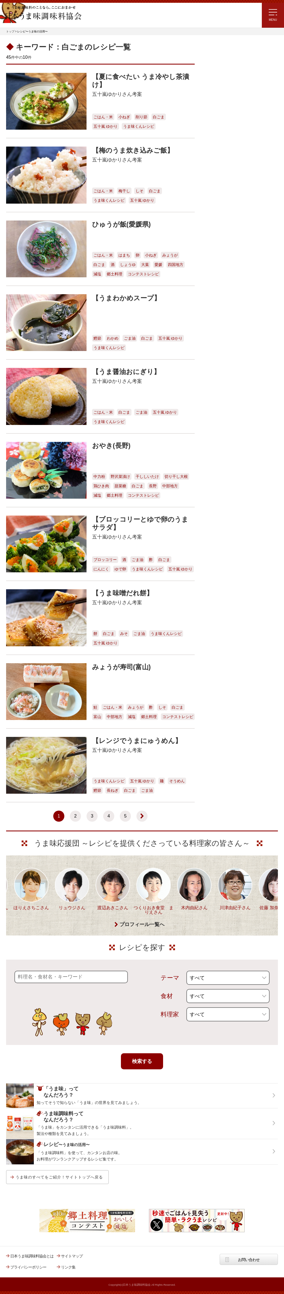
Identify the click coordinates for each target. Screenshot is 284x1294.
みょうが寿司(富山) (121, 667)
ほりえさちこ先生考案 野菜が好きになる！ (222, 158)
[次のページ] (142, 816)
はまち (124, 255)
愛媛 (158, 264)
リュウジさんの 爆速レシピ (226, 123)
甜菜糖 (120, 486)
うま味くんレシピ (138, 126)
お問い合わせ (249, 1259)
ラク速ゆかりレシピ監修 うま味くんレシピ (224, 107)
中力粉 (99, 476)
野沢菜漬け (120, 476)
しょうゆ (128, 264)
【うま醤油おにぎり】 (126, 371)
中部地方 (170, 486)
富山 (97, 716)
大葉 (145, 264)
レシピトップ (215, 64)
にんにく (101, 569)
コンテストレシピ (143, 274)
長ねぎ (112, 790)
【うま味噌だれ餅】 (122, 593)
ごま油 (130, 338)
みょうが (170, 255)
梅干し (124, 191)
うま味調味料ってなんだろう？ (235, 206)
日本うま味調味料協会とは (32, 1256)
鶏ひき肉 (101, 486)
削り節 (141, 117)
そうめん (177, 781)
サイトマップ (72, 1256)
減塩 (97, 274)
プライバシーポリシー (28, 1267)
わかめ (112, 338)
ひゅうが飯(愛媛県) (121, 224)
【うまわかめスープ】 (126, 298)
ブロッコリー (105, 559)
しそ (139, 191)
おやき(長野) (111, 445)
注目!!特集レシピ (217, 90)
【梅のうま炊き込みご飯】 (133, 150)
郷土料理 (114, 274)
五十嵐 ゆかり (105, 126)
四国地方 (175, 264)
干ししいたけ (147, 476)
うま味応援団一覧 (218, 188)
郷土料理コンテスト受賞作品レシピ (233, 174)
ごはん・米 (103, 117)
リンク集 (68, 1267)
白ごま (158, 117)
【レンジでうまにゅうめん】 (137, 740)
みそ (124, 633)
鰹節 (97, 338)
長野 (153, 486)
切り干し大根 (176, 476)
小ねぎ (124, 117)
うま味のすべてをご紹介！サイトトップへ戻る (59, 1177)
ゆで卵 (120, 569)
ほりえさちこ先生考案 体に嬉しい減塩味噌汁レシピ (227, 140)
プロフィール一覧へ (142, 924)
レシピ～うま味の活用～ (229, 50)
